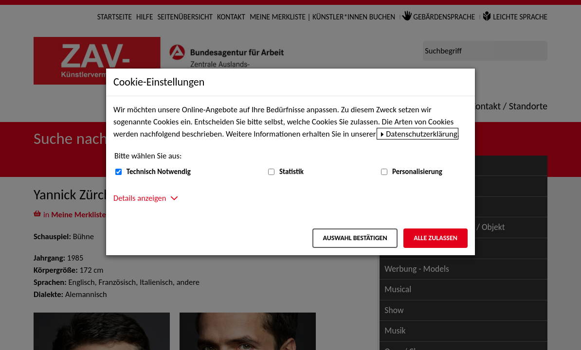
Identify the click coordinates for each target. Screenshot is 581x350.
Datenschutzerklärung (421, 134)
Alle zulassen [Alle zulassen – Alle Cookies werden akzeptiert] (435, 238)
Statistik (291, 171)
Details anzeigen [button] (139, 198)
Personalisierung (417, 171)
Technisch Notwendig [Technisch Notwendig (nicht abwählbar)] (159, 171)
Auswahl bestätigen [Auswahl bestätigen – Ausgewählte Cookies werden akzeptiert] (355, 238)
